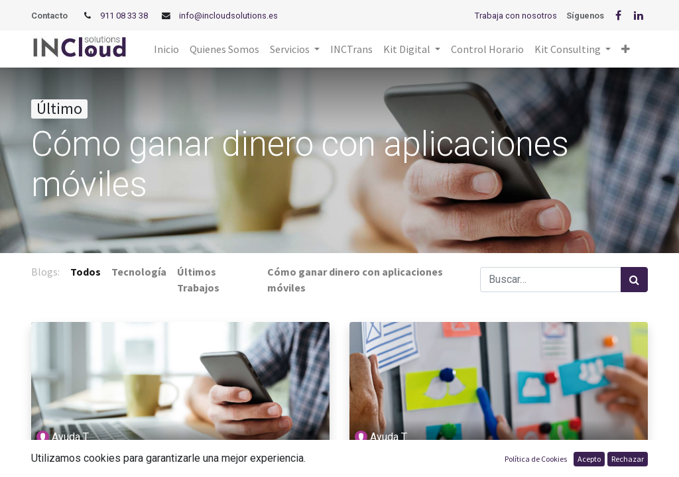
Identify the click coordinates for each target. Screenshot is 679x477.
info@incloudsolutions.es (228, 16)
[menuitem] (166, 49)
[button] (625, 49)
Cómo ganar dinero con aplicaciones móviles (154, 467)
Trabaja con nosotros (516, 16)
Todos (85, 271)
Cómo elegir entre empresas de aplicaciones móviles (495, 467)
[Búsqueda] (634, 279)
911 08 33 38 (124, 16)
